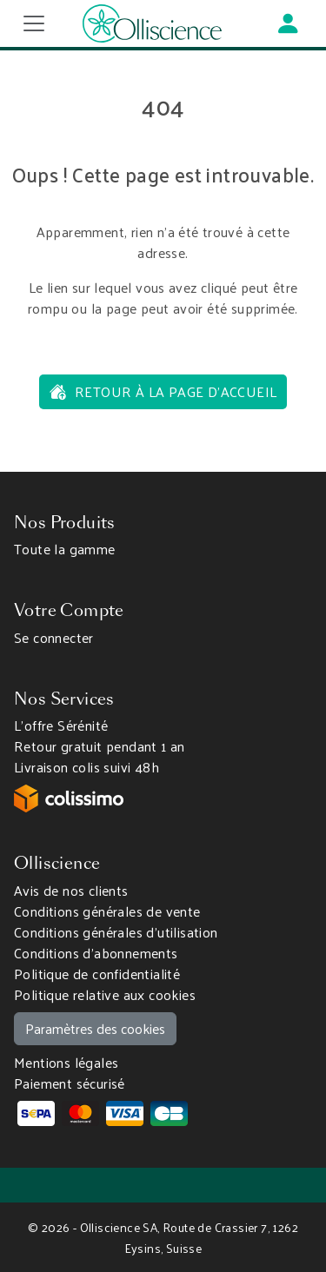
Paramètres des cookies (95, 1028)
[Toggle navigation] (33, 23)
